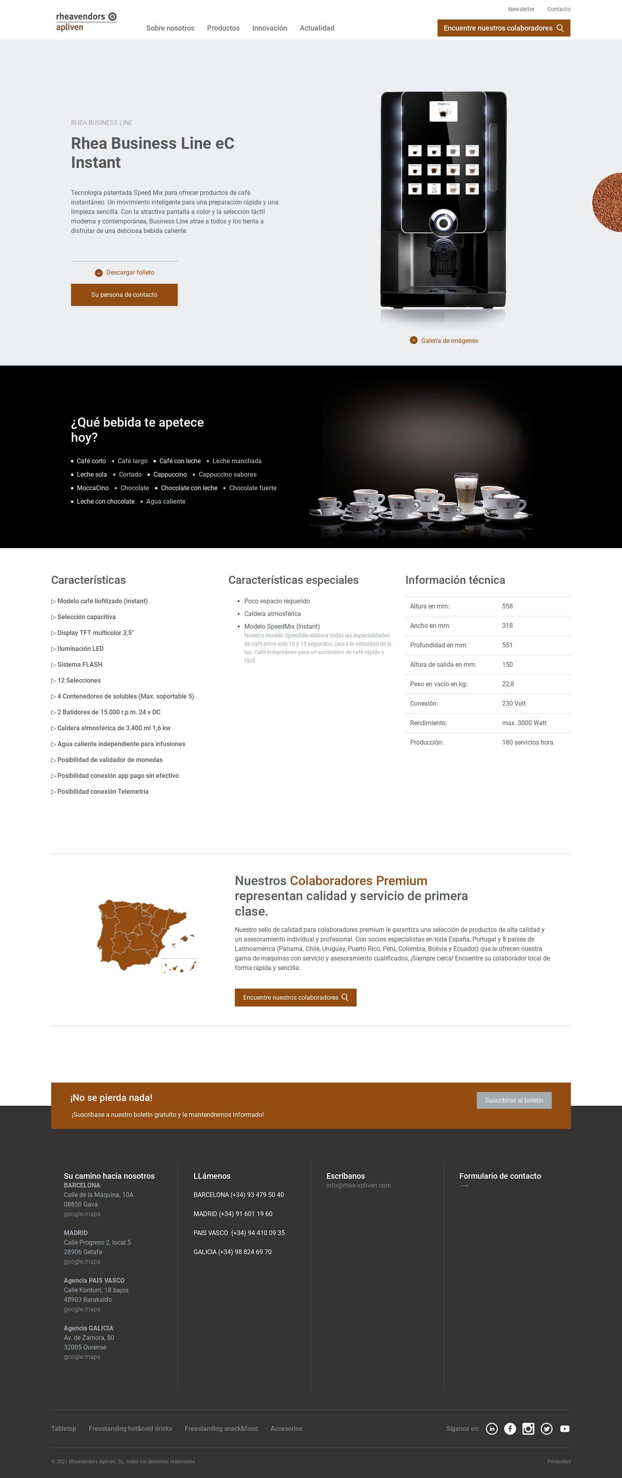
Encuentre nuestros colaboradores (504, 28)
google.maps (82, 1214)
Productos (223, 28)
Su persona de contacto (124, 295)
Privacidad (559, 1462)
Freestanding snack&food (221, 1428)
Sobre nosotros (170, 28)
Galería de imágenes (444, 341)
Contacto (558, 9)
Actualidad (317, 28)
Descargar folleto (124, 273)
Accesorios (286, 1428)
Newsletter (521, 9)
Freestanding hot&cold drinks (130, 1428)
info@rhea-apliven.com (358, 1185)
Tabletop (63, 1428)
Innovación (269, 28)
